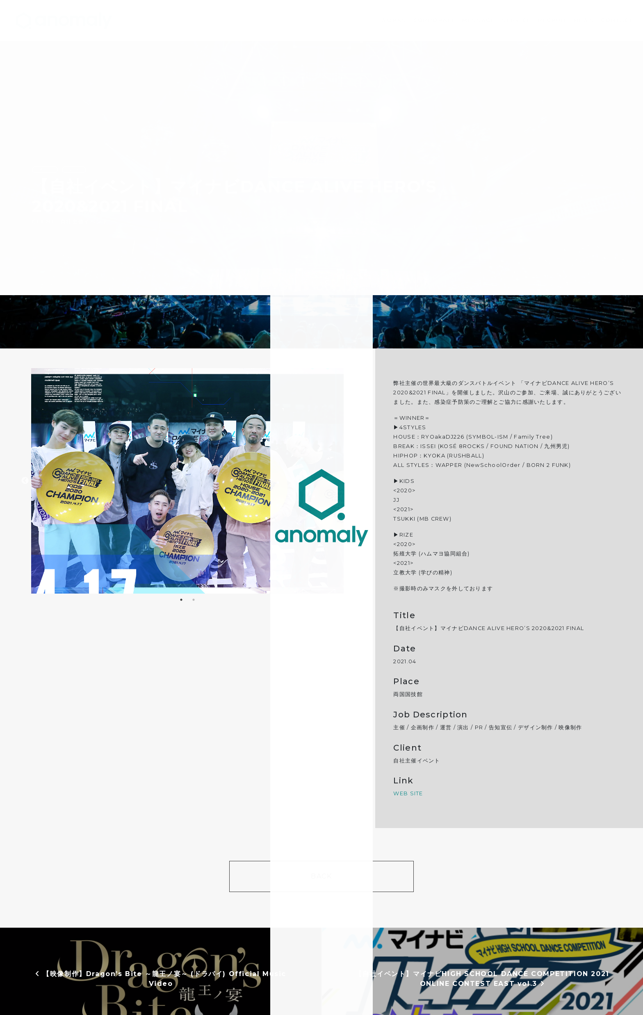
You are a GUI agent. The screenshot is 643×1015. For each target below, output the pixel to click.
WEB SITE (408, 793)
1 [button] (181, 600)
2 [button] (193, 600)
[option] (187, 481)
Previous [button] (25, 481)
